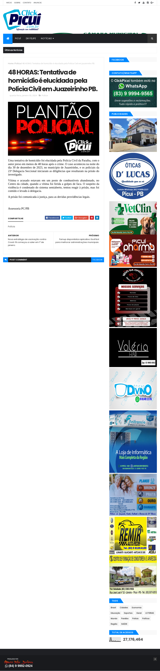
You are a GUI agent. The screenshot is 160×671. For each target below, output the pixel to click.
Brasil (113, 607)
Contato (27, 3)
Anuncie (38, 3)
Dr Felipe (31, 38)
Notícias (46, 38)
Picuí (18, 38)
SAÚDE (124, 624)
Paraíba (124, 618)
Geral (139, 613)
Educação (115, 613)
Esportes (128, 613)
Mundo (114, 618)
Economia (136, 607)
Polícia (18, 63)
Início (9, 3)
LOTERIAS (149, 613)
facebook (97, 259)
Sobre (17, 3)
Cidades (124, 607)
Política (145, 618)
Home (10, 63)
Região (114, 624)
